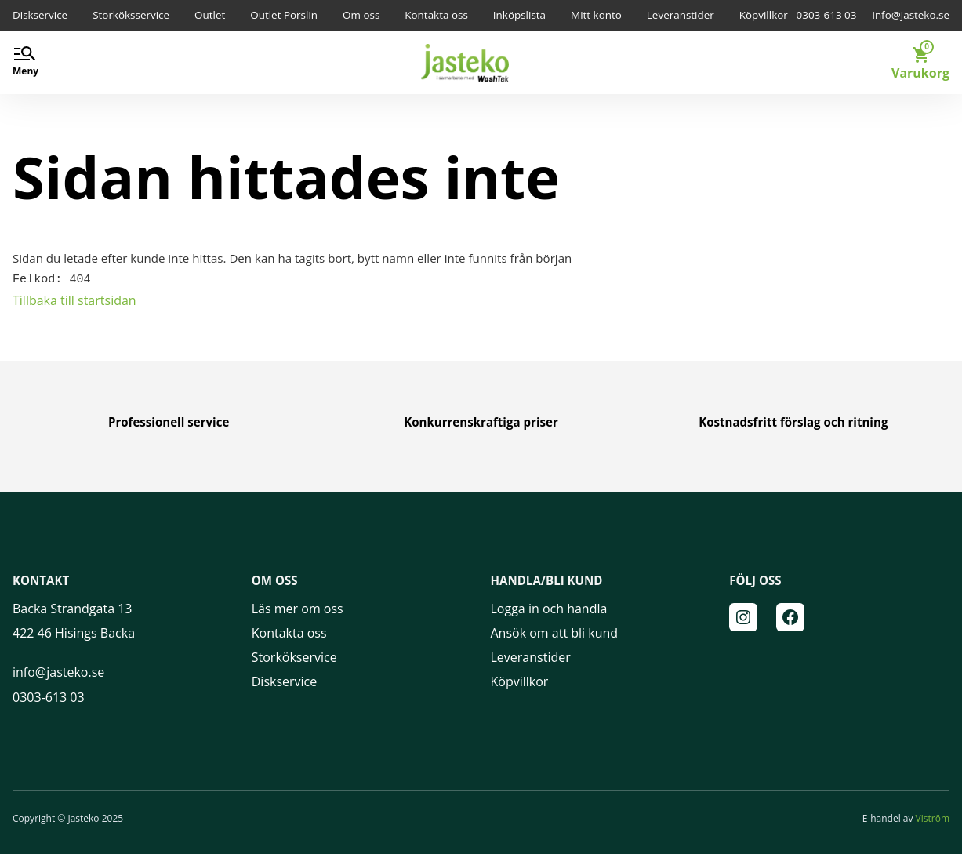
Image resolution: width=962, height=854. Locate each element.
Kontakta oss (436, 15)
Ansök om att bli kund (555, 631)
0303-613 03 (827, 15)
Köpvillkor (763, 15)
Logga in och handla (549, 607)
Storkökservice (294, 655)
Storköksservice (131, 15)
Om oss (361, 15)
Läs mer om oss (297, 607)
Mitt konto (596, 15)
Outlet (209, 15)
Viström (932, 816)
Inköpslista (519, 15)
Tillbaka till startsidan (74, 298)
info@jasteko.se (910, 15)
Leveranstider (680, 15)
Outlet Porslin (284, 15)
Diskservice (40, 15)
